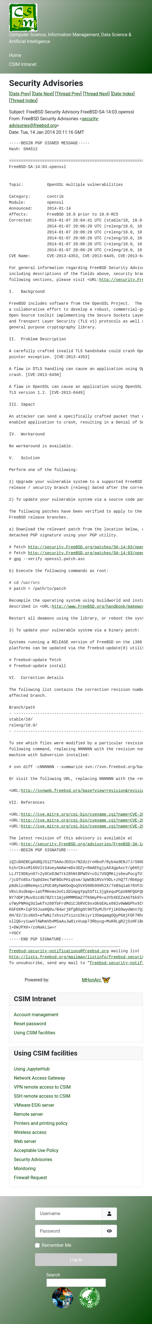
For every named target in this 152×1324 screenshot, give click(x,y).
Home (15, 55)
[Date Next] (43, 93)
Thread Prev (69, 93)
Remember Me (56, 1245)
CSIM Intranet (22, 64)
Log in (76, 1259)
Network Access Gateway (39, 1078)
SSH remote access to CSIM (42, 1096)
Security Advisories (33, 1159)
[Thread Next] (96, 93)
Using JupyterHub (32, 1069)
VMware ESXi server (34, 1105)
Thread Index (23, 100)
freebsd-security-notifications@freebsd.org (59, 951)
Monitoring (25, 1168)
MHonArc (96, 980)
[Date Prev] (20, 93)
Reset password (30, 1023)
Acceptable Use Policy (36, 1150)
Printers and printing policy (41, 1123)
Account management (36, 1014)
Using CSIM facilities (34, 1032)
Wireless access (30, 1132)
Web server (25, 1141)
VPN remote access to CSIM (42, 1087)
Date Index (123, 93)
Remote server (28, 1114)
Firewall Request (30, 1177)
